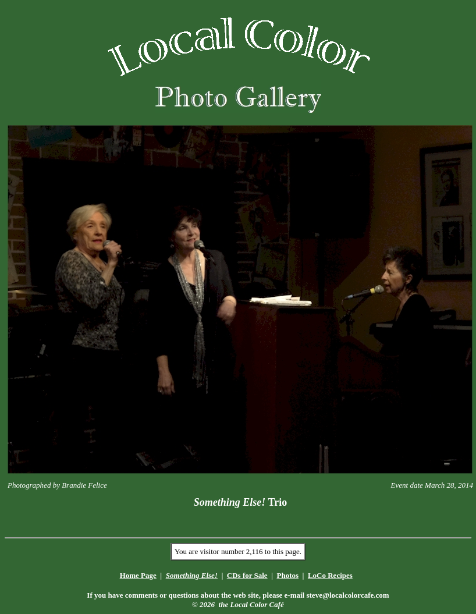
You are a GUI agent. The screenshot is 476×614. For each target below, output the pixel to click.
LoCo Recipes (330, 575)
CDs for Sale (247, 575)
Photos (287, 575)
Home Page (138, 575)
